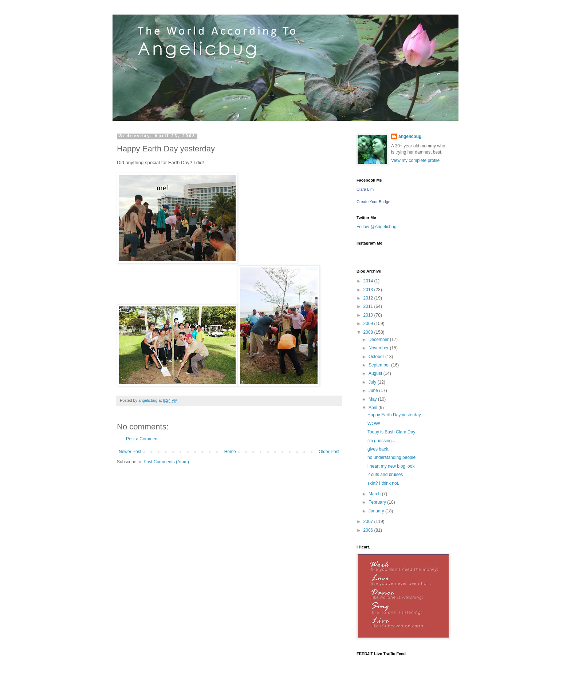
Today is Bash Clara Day (391, 432)
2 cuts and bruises (385, 474)
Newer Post (130, 451)
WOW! (373, 423)
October (377, 356)
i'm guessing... (381, 440)
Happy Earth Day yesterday (394, 414)
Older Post (329, 451)
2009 (368, 323)
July (373, 382)
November (379, 347)
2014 (368, 280)
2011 (368, 306)
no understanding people (391, 457)
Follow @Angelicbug (377, 226)
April (373, 407)
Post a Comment (142, 438)
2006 (368, 530)
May (373, 399)
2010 (368, 315)
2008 (368, 332)
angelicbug (409, 136)
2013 (368, 289)
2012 (368, 298)
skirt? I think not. (383, 483)
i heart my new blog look (390, 466)
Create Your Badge (373, 201)
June (374, 390)
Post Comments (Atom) (166, 461)
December (379, 339)
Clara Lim (365, 189)
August (376, 373)
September (380, 365)
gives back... (379, 449)
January (377, 510)
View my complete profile (415, 160)
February (378, 502)
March (375, 493)
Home (230, 451)
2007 (368, 521)
